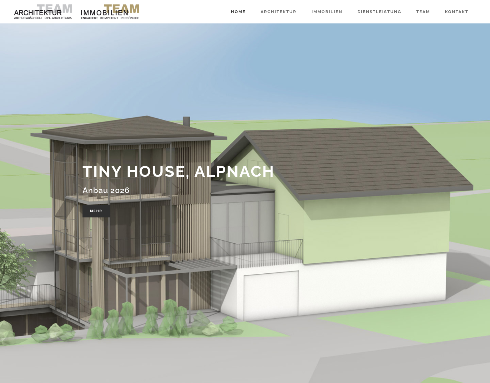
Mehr (96, 211)
